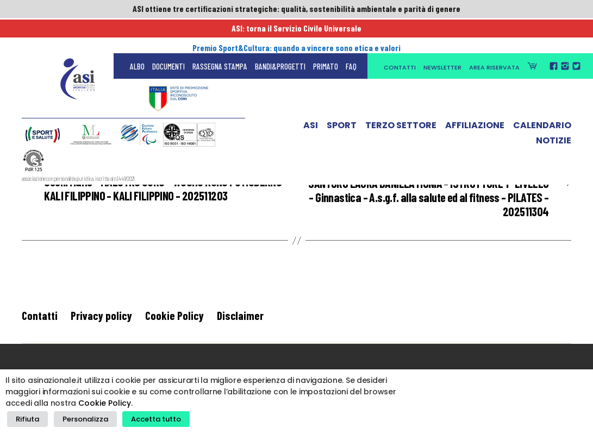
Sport (342, 94)
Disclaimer (240, 318)
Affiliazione (474, 94)
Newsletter (442, 33)
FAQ (351, 32)
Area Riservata (494, 33)
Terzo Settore (400, 94)
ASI (310, 94)
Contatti (400, 33)
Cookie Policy (174, 318)
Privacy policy (101, 318)
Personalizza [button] (80, 421)
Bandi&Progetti (280, 32)
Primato (325, 32)
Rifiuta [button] (26, 421)
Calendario (542, 94)
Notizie (553, 109)
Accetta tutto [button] (147, 421)
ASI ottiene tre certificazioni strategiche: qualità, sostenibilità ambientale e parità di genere (297, 9)
